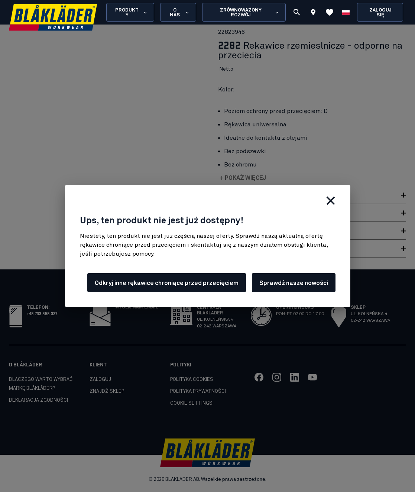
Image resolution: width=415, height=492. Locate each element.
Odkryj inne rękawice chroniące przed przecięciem (167, 283)
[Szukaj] (297, 12)
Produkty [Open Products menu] (131, 12)
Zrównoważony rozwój (249, 12)
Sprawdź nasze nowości (293, 283)
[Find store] (313, 13)
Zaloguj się (380, 12)
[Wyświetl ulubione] (329, 12)
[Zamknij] (330, 200)
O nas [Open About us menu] (180, 12)
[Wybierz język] (346, 12)
